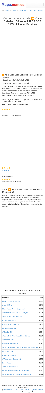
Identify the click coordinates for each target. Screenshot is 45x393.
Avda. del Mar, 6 (8, 305)
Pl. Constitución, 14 (9, 328)
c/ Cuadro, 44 (7, 332)
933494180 (5, 170)
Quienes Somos (37, 389)
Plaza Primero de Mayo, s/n (11, 301)
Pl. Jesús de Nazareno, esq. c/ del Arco (15, 371)
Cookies (27, 389)
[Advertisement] (22, 49)
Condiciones (7, 389)
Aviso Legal (19, 389)
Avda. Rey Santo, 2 (9, 351)
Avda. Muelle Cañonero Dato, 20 (13, 316)
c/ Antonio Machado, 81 (10, 344)
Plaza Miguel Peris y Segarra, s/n (13, 309)
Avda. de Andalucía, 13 (10, 367)
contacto (13, 392)
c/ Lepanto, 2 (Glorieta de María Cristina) (16, 336)
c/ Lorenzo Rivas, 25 (9, 320)
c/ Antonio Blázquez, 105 (10, 324)
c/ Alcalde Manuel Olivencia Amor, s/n (15, 313)
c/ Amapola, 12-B (8, 340)
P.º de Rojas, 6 (7, 363)
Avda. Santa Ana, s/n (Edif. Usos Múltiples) (17, 374)
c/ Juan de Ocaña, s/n (9, 355)
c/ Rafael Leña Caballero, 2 (11, 359)
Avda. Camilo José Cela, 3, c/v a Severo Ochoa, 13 (20, 347)
